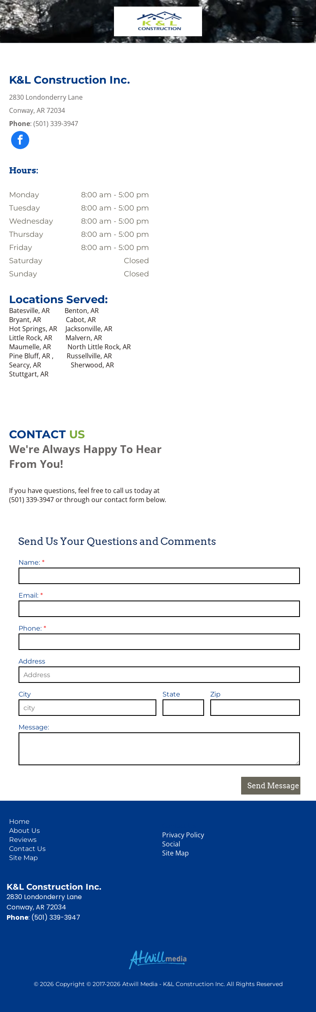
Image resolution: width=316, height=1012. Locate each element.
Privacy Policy (183, 834)
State (171, 694)
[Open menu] (297, 21)
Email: (28, 595)
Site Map (23, 858)
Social (171, 843)
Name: (29, 562)
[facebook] (20, 141)
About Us (24, 830)
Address (32, 661)
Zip (215, 694)
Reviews (23, 840)
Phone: (30, 628)
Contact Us (27, 849)
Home (19, 821)
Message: (34, 727)
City (25, 694)
